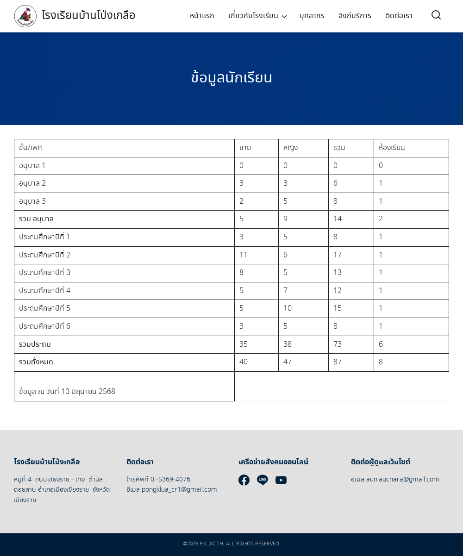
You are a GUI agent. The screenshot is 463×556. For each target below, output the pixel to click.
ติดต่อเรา (399, 16)
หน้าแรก (202, 16)
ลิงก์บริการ (354, 16)
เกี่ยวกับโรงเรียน (253, 16)
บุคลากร (312, 16)
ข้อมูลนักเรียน (232, 78)
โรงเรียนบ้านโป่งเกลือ (89, 16)
